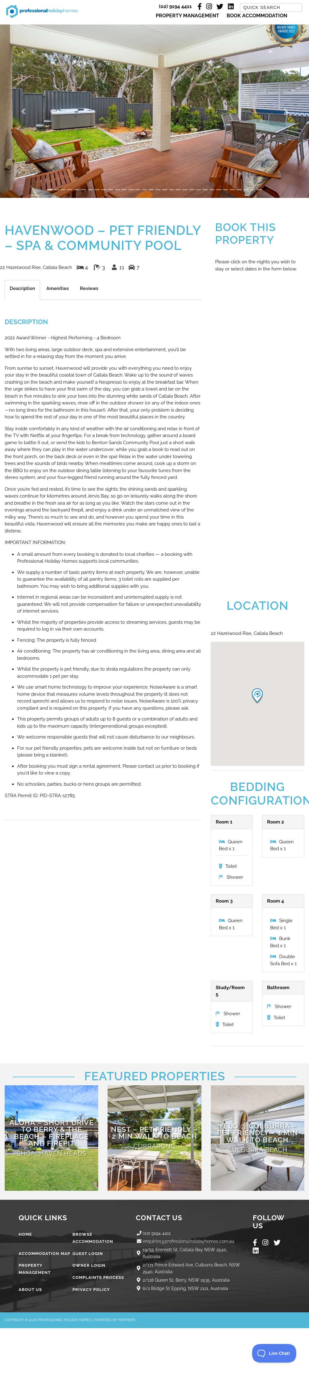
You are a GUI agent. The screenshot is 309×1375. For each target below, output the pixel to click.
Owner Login (88, 1266)
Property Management (187, 16)
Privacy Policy (91, 1290)
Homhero (126, 1321)
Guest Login (87, 1254)
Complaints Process (98, 1278)
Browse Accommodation (92, 1238)
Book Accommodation (257, 16)
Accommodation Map (44, 1254)
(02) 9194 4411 (175, 6)
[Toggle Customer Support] (274, 1353)
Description (22, 289)
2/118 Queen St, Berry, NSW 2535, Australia (188, 1280)
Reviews (89, 289)
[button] (23, 112)
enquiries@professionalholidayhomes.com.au (191, 1242)
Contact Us (160, 1218)
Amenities (57, 289)
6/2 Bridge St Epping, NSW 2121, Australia (187, 1289)
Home (25, 1235)
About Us (30, 1290)
